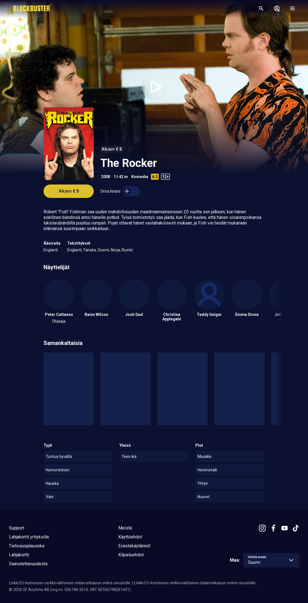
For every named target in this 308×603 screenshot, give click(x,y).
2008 (105, 176)
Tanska (89, 250)
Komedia (139, 176)
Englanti (51, 250)
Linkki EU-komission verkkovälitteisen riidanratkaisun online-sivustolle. (70, 583)
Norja (115, 250)
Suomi (103, 250)
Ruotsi (127, 250)
